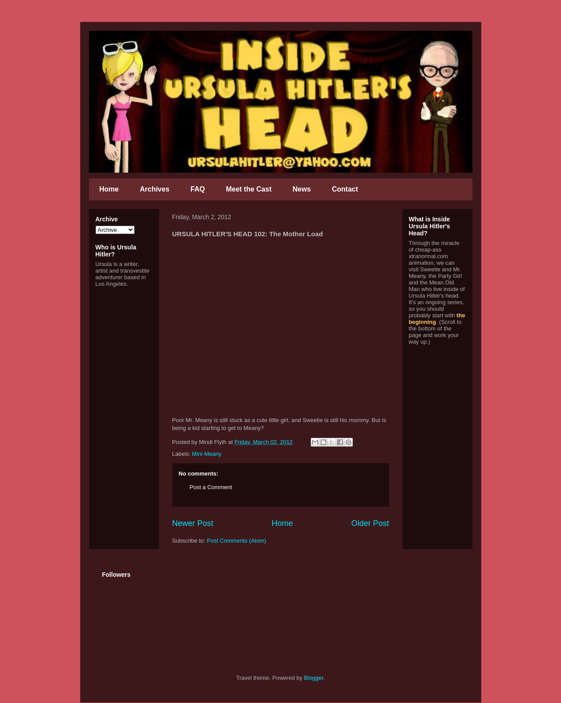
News (301, 189)
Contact (345, 189)
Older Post (370, 523)
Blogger (313, 678)
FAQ (198, 189)
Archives (155, 189)
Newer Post (192, 523)
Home (109, 189)
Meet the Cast (248, 189)
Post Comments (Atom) (236, 540)
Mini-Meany (206, 454)
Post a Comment (211, 487)
